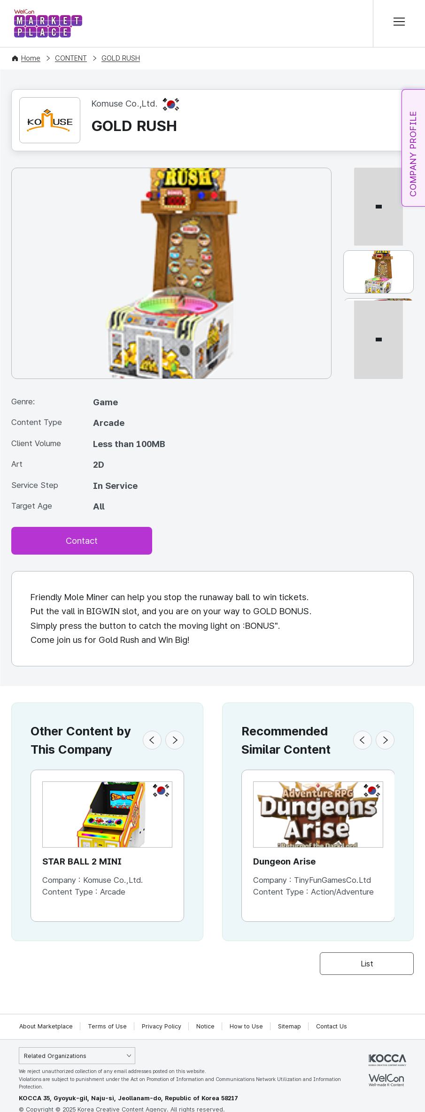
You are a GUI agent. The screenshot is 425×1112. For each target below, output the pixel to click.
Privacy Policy (161, 1026)
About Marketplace (46, 1026)
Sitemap (289, 1026)
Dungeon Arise (284, 862)
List (367, 963)
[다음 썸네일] (378, 375)
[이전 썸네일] (378, 172)
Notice (205, 1026)
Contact (82, 540)
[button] (152, 740)
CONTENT (71, 58)
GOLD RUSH (120, 58)
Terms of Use (107, 1026)
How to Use (246, 1026)
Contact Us (331, 1026)
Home (30, 58)
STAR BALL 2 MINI (82, 862)
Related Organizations (55, 1055)
